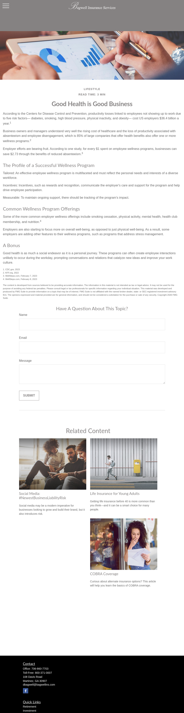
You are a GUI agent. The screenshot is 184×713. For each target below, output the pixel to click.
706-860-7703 (40, 668)
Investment (29, 710)
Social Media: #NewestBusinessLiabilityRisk (42, 495)
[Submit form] (29, 395)
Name (23, 314)
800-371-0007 (43, 672)
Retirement (29, 706)
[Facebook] (25, 690)
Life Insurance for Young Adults (115, 493)
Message (25, 360)
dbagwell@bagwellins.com (39, 684)
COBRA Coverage (104, 574)
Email (23, 337)
